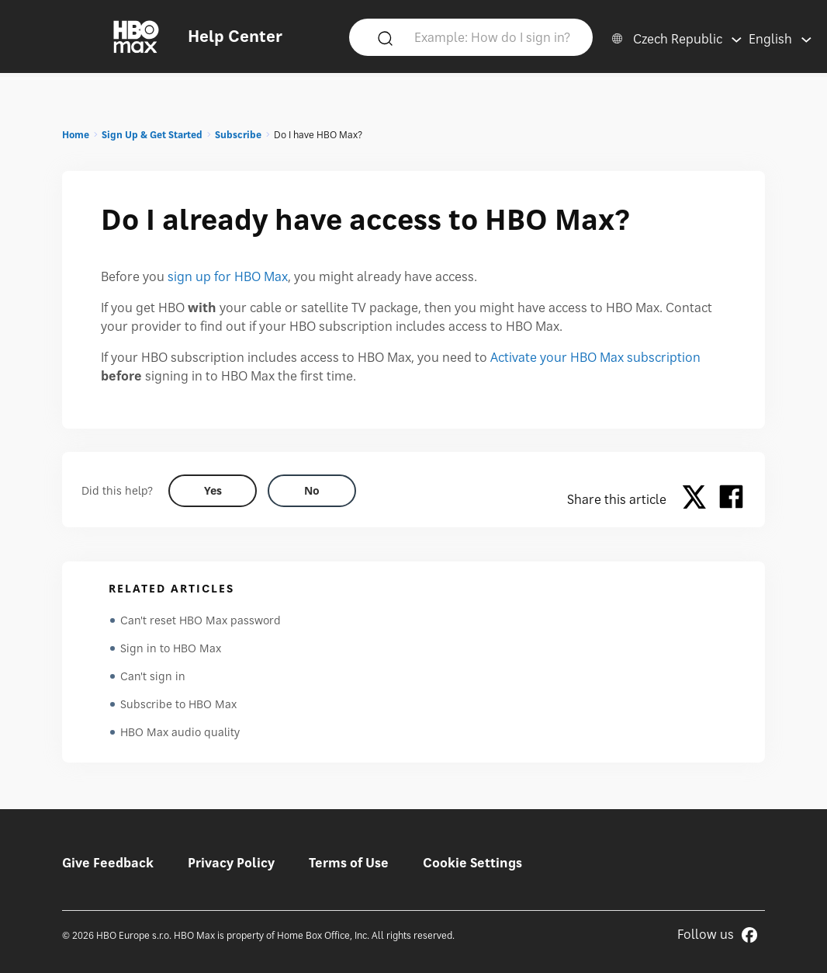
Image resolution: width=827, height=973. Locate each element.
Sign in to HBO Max (170, 648)
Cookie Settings (472, 862)
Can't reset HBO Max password (200, 620)
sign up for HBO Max (228, 276)
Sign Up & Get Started (152, 134)
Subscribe (238, 134)
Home (75, 134)
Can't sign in (152, 676)
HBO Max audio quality (180, 732)
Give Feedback (108, 862)
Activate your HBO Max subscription (595, 357)
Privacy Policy (231, 862)
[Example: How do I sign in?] (494, 36)
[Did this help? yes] (212, 490)
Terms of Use (349, 862)
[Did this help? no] (312, 490)
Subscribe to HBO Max (178, 704)
